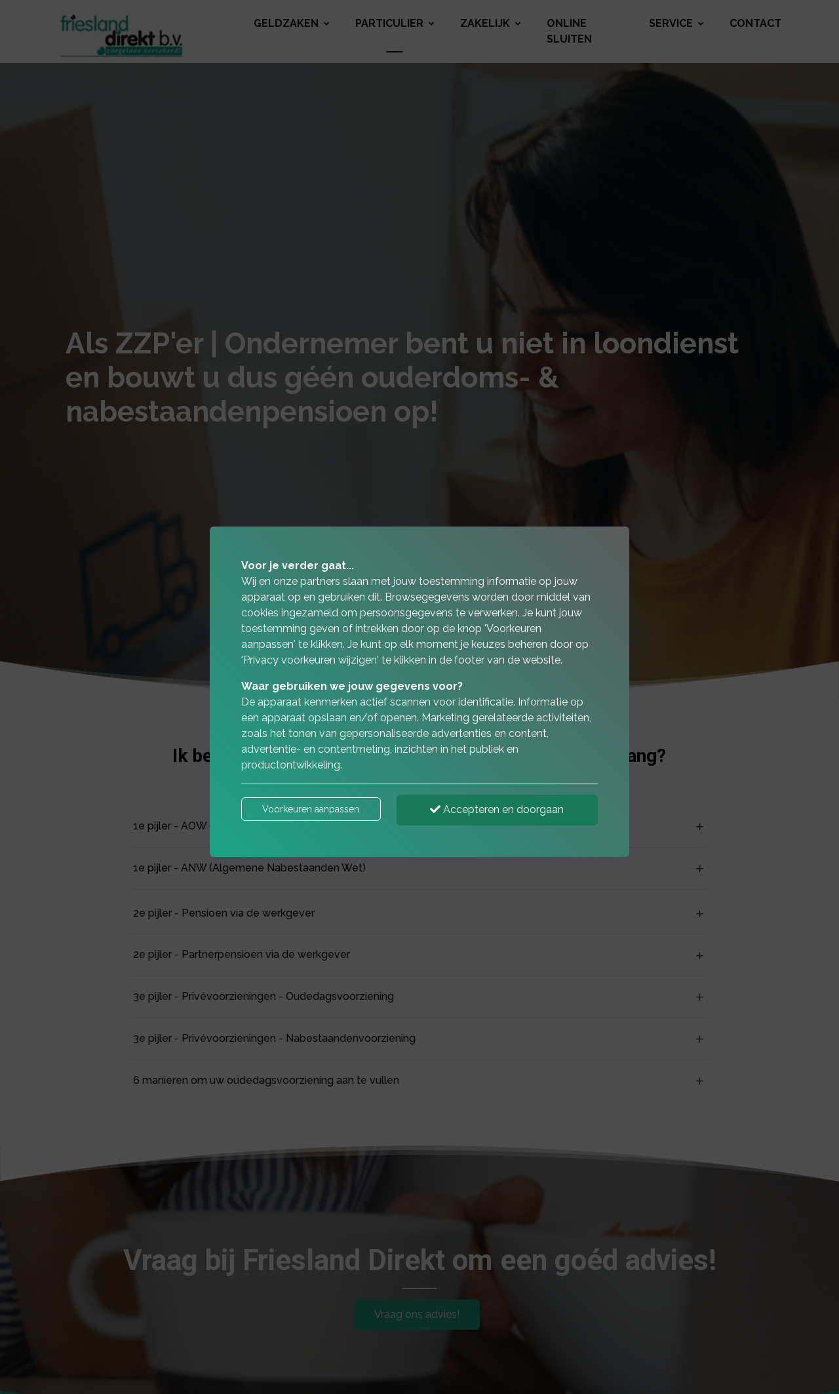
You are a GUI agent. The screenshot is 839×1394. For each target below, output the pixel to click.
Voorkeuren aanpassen (310, 809)
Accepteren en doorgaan (497, 809)
